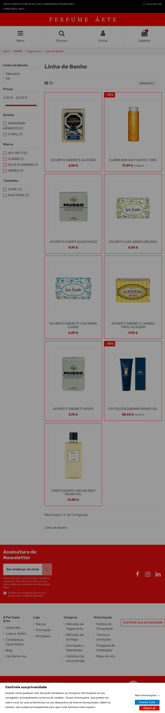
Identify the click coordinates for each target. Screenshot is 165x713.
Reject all (149, 708)
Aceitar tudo (147, 702)
